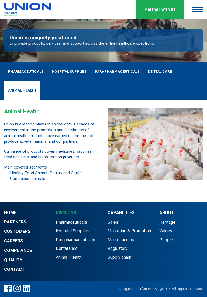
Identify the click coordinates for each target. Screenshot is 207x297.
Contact (14, 269)
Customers (17, 231)
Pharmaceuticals (25, 71)
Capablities (121, 212)
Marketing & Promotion (129, 230)
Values (165, 230)
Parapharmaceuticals (117, 71)
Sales (113, 222)
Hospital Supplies (69, 71)
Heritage (167, 222)
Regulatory (118, 248)
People (166, 239)
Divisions (66, 212)
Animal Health (22, 90)
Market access (122, 239)
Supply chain (119, 257)
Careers (13, 240)
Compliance (18, 250)
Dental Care (160, 71)
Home (10, 212)
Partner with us (160, 9)
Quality (13, 260)
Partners (15, 222)
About (166, 212)
